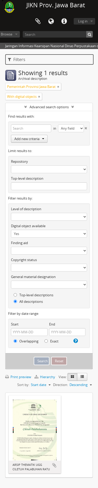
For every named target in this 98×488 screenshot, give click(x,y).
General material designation (33, 276)
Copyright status (24, 259)
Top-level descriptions (33, 295)
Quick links (64, 21)
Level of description (26, 209)
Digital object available (28, 226)
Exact (51, 341)
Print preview (18, 377)
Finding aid (19, 242)
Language (50, 21)
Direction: (60, 384)
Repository (19, 161)
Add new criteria (29, 138)
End (52, 324)
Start (15, 324)
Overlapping (26, 341)
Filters (16, 59)
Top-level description (27, 178)
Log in (83, 21)
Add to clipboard (54, 465)
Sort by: (23, 384)
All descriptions (28, 301)
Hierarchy (45, 377)
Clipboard (37, 21)
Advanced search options (49, 107)
